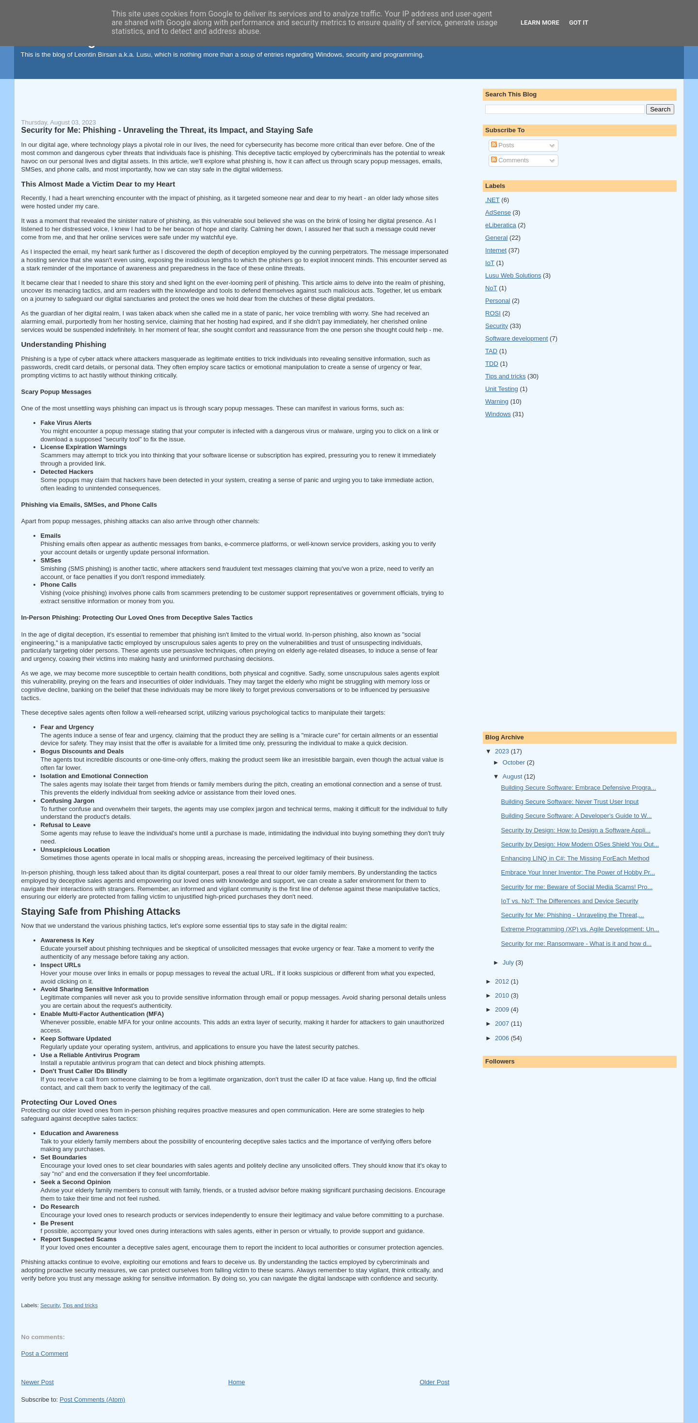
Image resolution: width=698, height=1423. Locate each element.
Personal (497, 300)
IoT (489, 262)
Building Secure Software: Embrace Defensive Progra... (578, 787)
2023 (503, 751)
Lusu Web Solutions (513, 275)
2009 (503, 1009)
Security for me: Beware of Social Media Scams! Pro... (577, 887)
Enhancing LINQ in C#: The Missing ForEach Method (575, 858)
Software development (516, 338)
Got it (578, 22)
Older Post (434, 1382)
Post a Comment (44, 1353)
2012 (503, 981)
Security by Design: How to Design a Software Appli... (576, 830)
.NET (492, 199)
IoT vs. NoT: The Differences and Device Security (569, 901)
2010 (503, 995)
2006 (503, 1038)
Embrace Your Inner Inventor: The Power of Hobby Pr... (578, 872)
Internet (496, 250)
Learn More (540, 22)
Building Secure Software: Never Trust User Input (570, 801)
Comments (510, 160)
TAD (491, 351)
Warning (496, 401)
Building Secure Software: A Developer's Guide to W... (576, 815)
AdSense (498, 212)
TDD (491, 363)
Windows (498, 414)
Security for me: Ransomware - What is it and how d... (576, 943)
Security (50, 1305)
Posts (502, 145)
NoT (491, 288)
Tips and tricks (80, 1305)
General (496, 237)
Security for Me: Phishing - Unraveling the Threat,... (572, 915)
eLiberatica (500, 225)
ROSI (493, 313)
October (515, 762)
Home (236, 1382)
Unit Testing (501, 388)
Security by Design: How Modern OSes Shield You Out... (580, 844)
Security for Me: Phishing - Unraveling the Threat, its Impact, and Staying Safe (167, 129)
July (509, 962)
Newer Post (37, 1382)
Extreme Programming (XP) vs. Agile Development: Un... (580, 929)
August (513, 776)
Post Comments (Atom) (92, 1399)
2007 (503, 1023)
